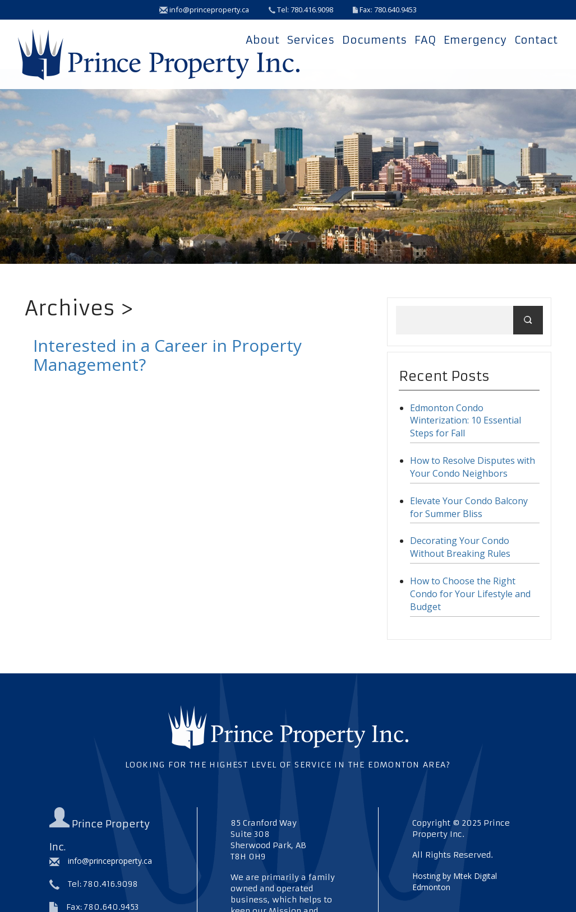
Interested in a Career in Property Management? (167, 355)
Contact (535, 39)
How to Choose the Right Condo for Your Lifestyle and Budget (470, 594)
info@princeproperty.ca (204, 9)
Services (310, 39)
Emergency (475, 39)
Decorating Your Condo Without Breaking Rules (460, 547)
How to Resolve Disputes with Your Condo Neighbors (472, 467)
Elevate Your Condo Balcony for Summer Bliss (469, 507)
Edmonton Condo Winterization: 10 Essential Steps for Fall (465, 421)
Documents (374, 39)
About (262, 39)
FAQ (425, 39)
